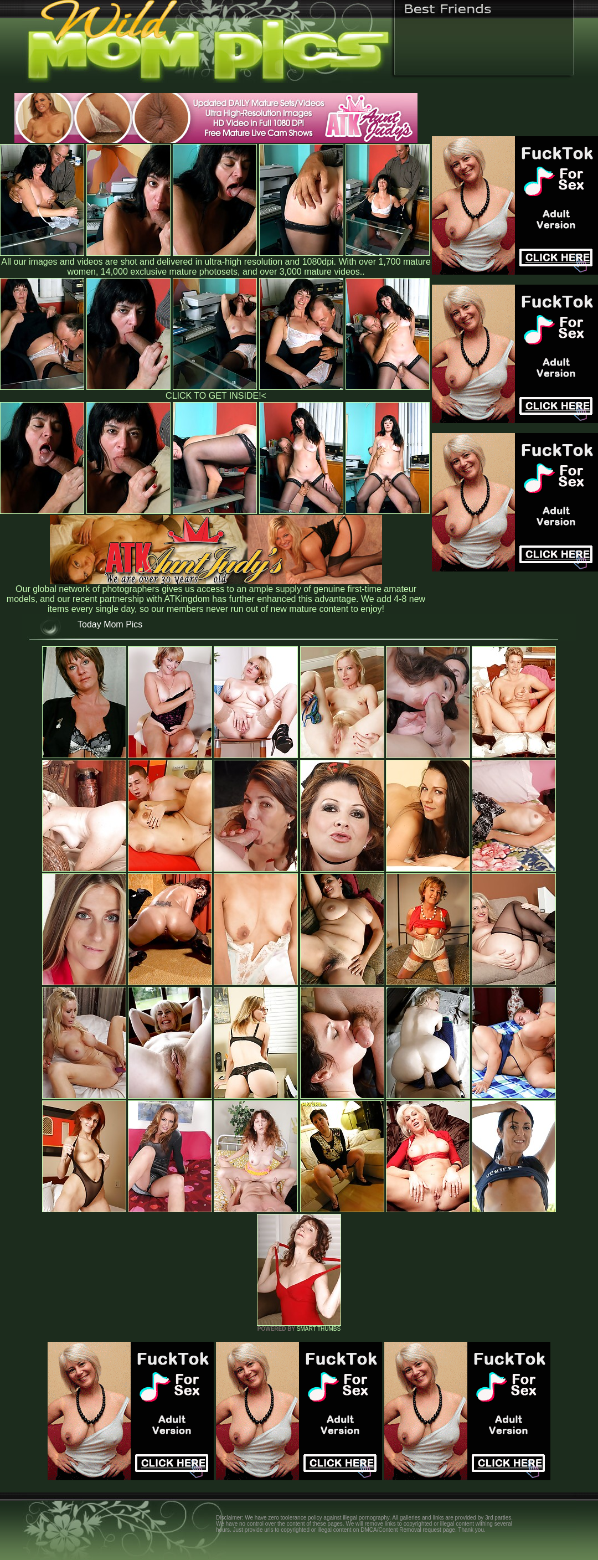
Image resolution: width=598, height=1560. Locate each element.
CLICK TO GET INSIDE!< (216, 395)
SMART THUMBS (319, 1329)
